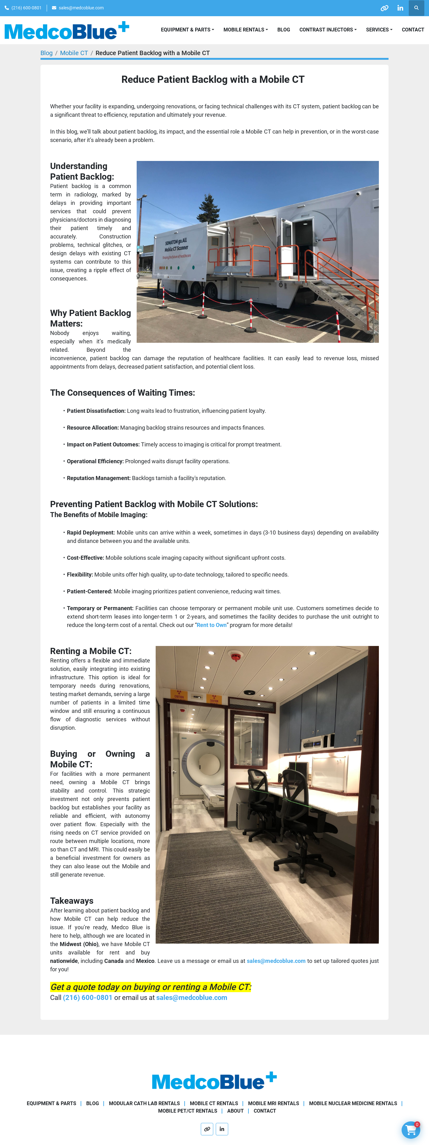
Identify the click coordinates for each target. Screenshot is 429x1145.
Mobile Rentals (244, 30)
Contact (413, 30)
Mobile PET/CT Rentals (187, 1111)
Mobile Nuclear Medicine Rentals (353, 1103)
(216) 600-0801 (27, 7)
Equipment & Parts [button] (185, 30)
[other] (384, 8)
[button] (246, 30)
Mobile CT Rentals (214, 1103)
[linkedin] (400, 8)
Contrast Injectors (326, 30)
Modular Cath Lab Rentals (144, 1103)
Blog (283, 30)
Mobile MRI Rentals (273, 1103)
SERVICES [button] (377, 30)
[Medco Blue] (214, 1080)
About (235, 1111)
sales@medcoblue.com (81, 7)
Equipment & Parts (51, 1103)
